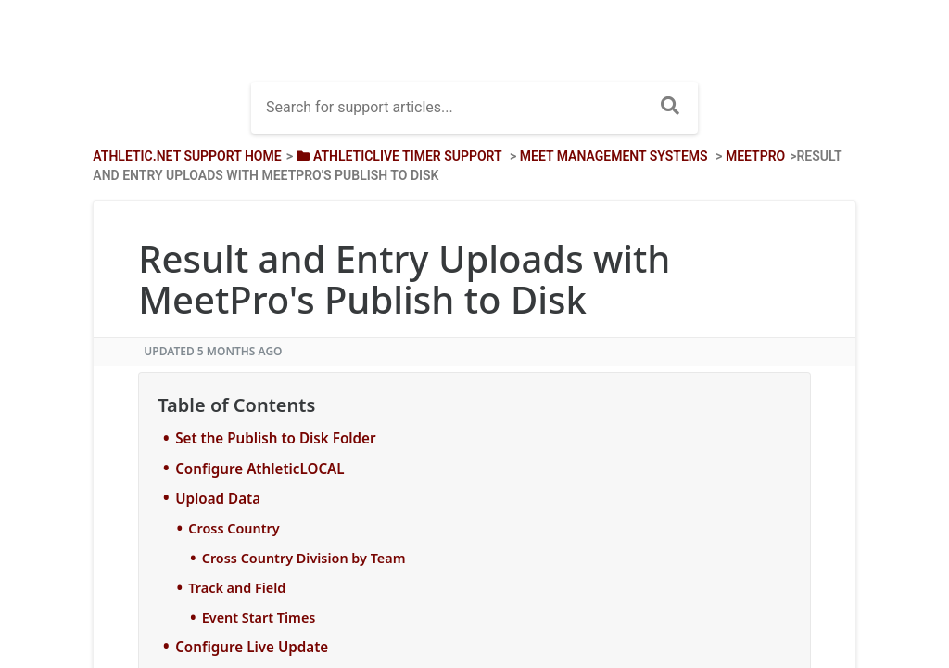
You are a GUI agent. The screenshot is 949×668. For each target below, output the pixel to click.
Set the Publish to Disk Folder (275, 438)
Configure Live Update (251, 646)
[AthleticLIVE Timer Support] (397, 155)
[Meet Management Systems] (614, 155)
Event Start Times (259, 617)
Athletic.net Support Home (187, 155)
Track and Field (236, 588)
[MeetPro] (755, 155)
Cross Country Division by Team (304, 558)
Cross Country (233, 528)
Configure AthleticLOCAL (259, 468)
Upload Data (217, 498)
